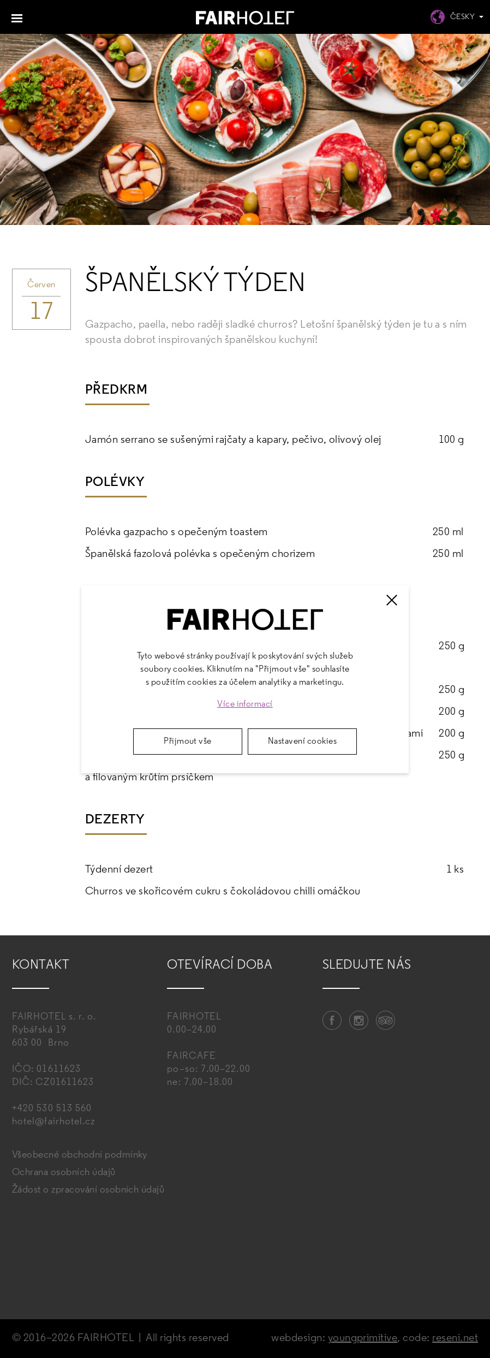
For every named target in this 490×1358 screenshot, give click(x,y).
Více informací (245, 704)
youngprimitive (363, 1338)
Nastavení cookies (302, 741)
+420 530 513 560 (52, 1109)
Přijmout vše (188, 741)
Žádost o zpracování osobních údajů (88, 1190)
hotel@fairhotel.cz (53, 1122)
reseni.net (455, 1338)
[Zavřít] (391, 600)
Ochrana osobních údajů (64, 1172)
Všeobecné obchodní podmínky (79, 1155)
